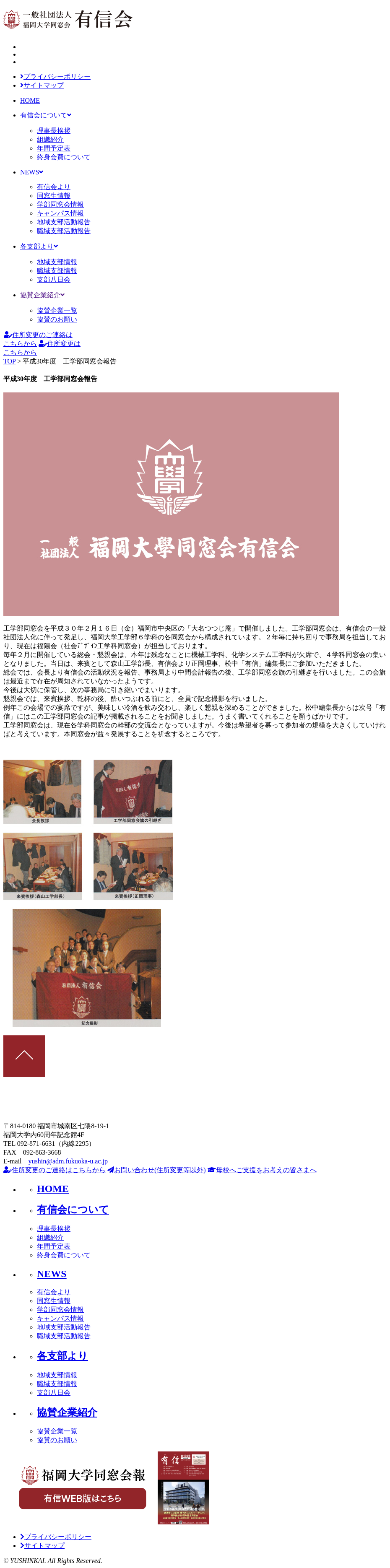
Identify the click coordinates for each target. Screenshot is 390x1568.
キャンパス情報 (60, 213)
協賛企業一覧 (57, 310)
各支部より (39, 246)
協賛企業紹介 (42, 295)
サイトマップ (42, 85)
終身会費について (64, 157)
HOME (30, 100)
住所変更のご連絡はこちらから (54, 1169)
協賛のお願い (57, 319)
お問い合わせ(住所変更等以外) (156, 1169)
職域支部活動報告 (64, 230)
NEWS (31, 172)
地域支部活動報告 (64, 222)
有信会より (53, 186)
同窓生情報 (53, 195)
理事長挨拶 (53, 130)
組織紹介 (50, 139)
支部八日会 (53, 279)
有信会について (45, 115)
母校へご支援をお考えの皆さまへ (262, 1169)
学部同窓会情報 (60, 204)
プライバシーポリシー (55, 76)
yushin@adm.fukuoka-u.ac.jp (68, 1161)
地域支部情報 (57, 261)
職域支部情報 (57, 270)
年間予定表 (53, 148)
